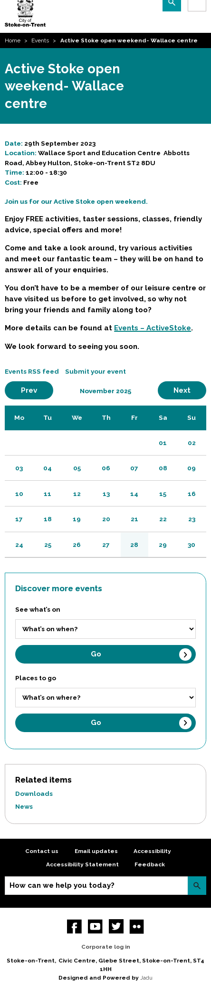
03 (19, 468)
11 (47, 493)
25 (47, 544)
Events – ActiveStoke (152, 328)
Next (189, 390)
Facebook (74, 926)
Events (40, 40)
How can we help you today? (62, 885)
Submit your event (95, 371)
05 (77, 468)
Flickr (136, 926)
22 (163, 519)
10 (19, 493)
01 (163, 442)
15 (162, 493)
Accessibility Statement (82, 864)
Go (96, 654)
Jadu (146, 977)
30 (191, 544)
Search (197, 885)
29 (163, 544)
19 (77, 519)
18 (48, 519)
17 (19, 519)
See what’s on (37, 609)
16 (192, 493)
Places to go (35, 678)
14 (134, 493)
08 (163, 468)
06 (106, 468)
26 (77, 544)
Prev (37, 390)
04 (47, 468)
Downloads (34, 793)
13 (106, 493)
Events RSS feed (32, 371)
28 (134, 544)
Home (12, 40)
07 (134, 468)
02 (192, 442)
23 (191, 519)
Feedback (149, 864)
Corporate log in (105, 946)
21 (134, 519)
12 (77, 493)
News (24, 806)
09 (191, 468)
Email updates (96, 851)
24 (19, 544)
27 (106, 544)
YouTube (95, 926)
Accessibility (152, 851)
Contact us (41, 851)
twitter (116, 926)
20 (106, 519)
